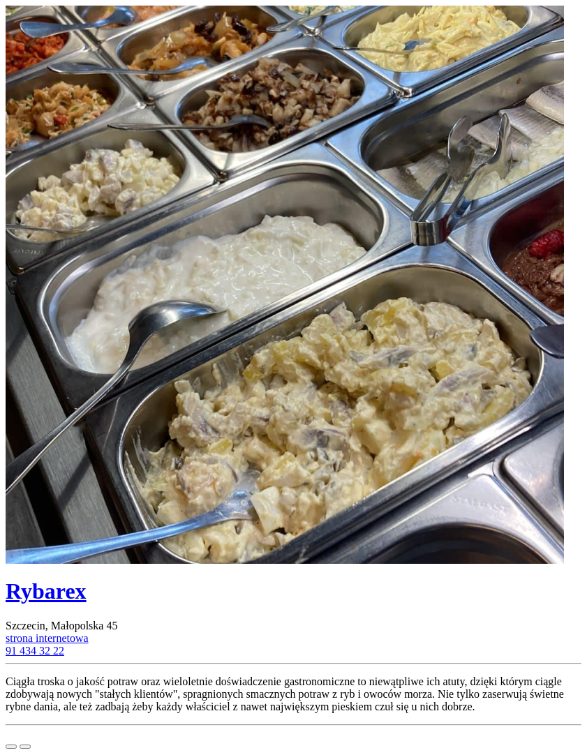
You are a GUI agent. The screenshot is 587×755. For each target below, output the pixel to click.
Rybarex (46, 591)
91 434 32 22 (35, 651)
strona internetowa (47, 638)
